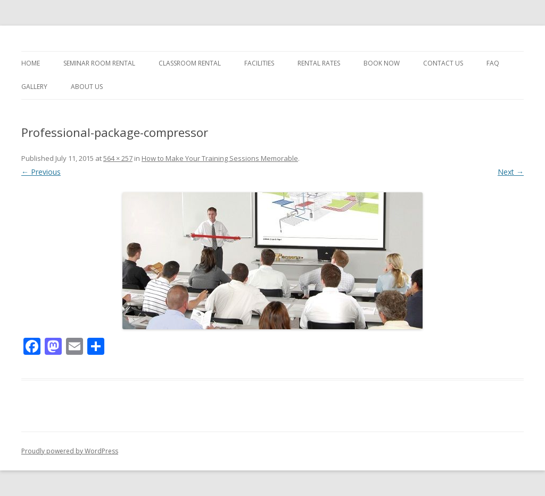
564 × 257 (118, 158)
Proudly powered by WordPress (69, 451)
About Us (87, 86)
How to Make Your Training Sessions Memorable (220, 158)
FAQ (492, 63)
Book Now (382, 63)
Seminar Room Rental (99, 63)
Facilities (259, 63)
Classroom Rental (190, 63)
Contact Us (443, 63)
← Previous (41, 172)
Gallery (34, 86)
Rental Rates (319, 63)
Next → (511, 172)
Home (30, 63)
